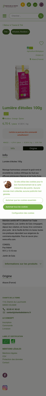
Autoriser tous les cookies (17, 207)
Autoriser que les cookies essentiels (21, 200)
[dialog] (23, 198)
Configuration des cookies (23, 213)
